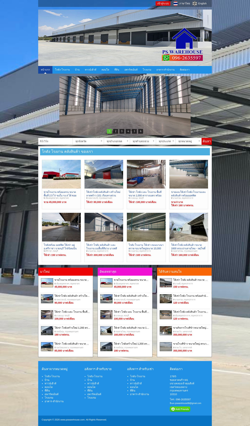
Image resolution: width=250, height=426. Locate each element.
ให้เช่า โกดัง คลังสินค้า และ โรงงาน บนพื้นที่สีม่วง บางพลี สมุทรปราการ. (101, 248)
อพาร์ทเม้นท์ (131, 69)
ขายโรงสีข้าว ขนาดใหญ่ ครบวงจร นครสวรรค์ (198, 343)
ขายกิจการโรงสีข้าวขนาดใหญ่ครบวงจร (194, 327)
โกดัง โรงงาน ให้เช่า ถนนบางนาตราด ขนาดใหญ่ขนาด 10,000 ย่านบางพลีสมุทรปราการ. (146, 248)
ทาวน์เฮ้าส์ (90, 69)
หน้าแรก (45, 69)
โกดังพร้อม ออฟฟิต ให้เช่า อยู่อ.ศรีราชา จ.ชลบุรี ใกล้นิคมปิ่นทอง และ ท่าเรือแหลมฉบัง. (60, 248)
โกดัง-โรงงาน (62, 69)
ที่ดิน (116, 69)
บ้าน (77, 69)
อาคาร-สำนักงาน (165, 69)
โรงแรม (147, 69)
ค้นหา (207, 141)
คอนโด (105, 69)
